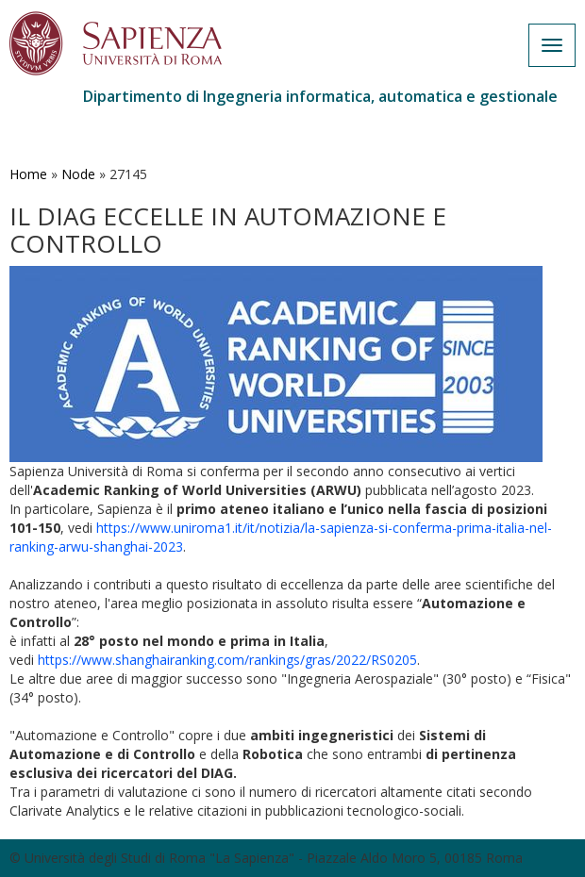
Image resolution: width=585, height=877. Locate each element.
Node (78, 174)
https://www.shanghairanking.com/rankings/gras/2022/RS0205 (227, 660)
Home (28, 174)
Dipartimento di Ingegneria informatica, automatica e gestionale (320, 96)
